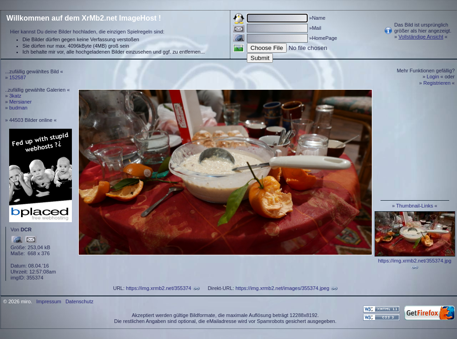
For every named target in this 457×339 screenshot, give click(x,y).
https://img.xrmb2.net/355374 (158, 288)
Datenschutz (79, 301)
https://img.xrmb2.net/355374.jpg (414, 260)
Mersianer (20, 101)
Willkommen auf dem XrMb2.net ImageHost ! (83, 18)
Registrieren (437, 83)
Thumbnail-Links (414, 205)
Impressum (48, 301)
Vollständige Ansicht (420, 36)
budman (18, 107)
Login (433, 76)
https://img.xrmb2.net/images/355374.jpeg (282, 288)
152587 (17, 77)
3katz (15, 95)
